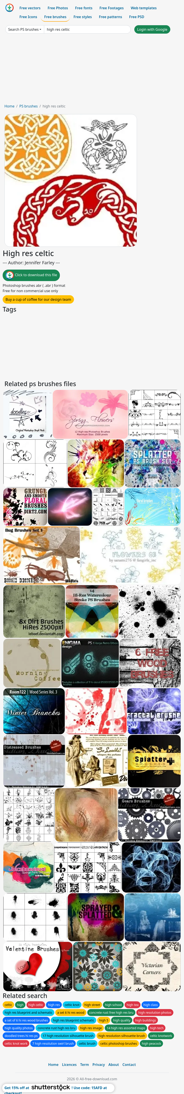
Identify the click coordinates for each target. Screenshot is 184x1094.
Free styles (83, 16)
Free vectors (29, 8)
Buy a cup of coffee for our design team (38, 299)
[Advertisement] (92, 70)
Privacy (99, 1064)
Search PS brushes (23, 29)
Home (9, 106)
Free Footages (111, 8)
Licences (69, 1064)
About (113, 1064)
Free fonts (84, 8)
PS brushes (28, 106)
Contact (129, 1064)
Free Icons (28, 16)
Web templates (144, 8)
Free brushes (55, 16)
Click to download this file (31, 275)
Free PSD (136, 16)
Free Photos (57, 8)
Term (84, 1064)
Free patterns (110, 16)
